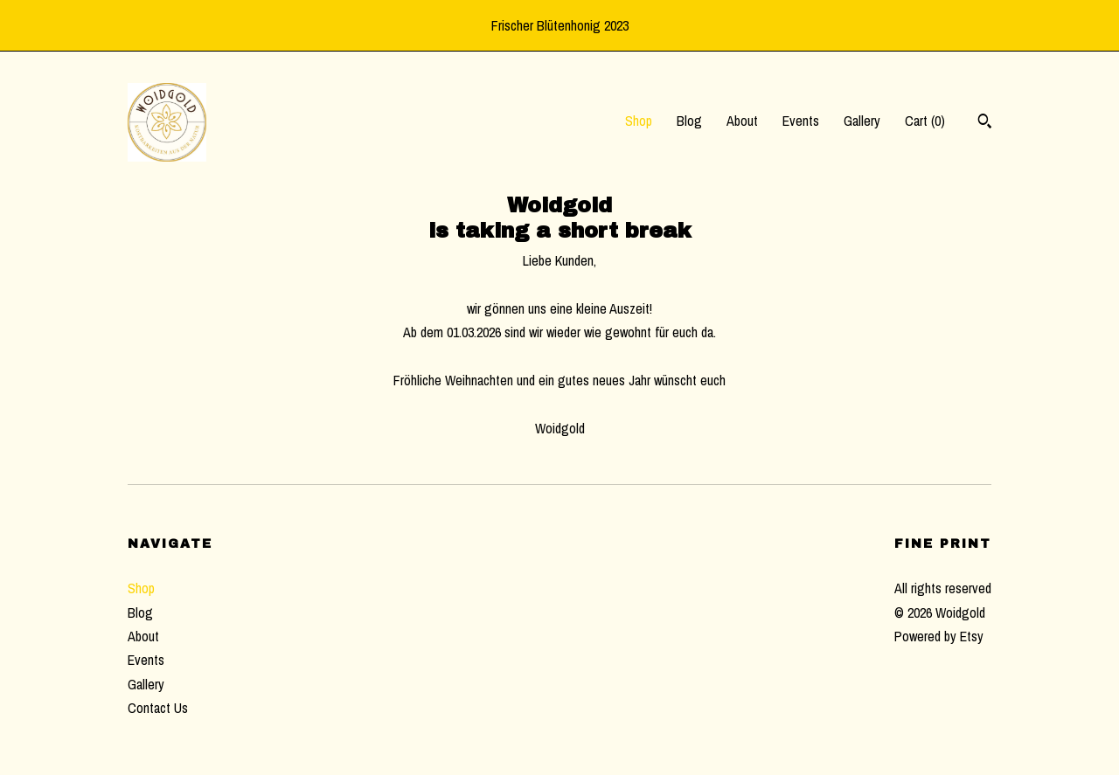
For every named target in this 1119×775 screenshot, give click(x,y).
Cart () (925, 120)
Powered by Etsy (938, 636)
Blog (689, 120)
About (742, 120)
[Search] (984, 123)
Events (800, 120)
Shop (638, 120)
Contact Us (158, 707)
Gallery (862, 120)
